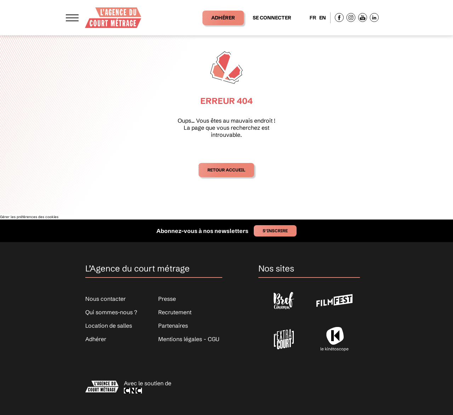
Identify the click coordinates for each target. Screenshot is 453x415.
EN (322, 17)
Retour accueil (226, 170)
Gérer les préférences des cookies (29, 217)
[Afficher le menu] (72, 17)
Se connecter (272, 17)
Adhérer (223, 17)
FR (313, 18)
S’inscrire (275, 230)
